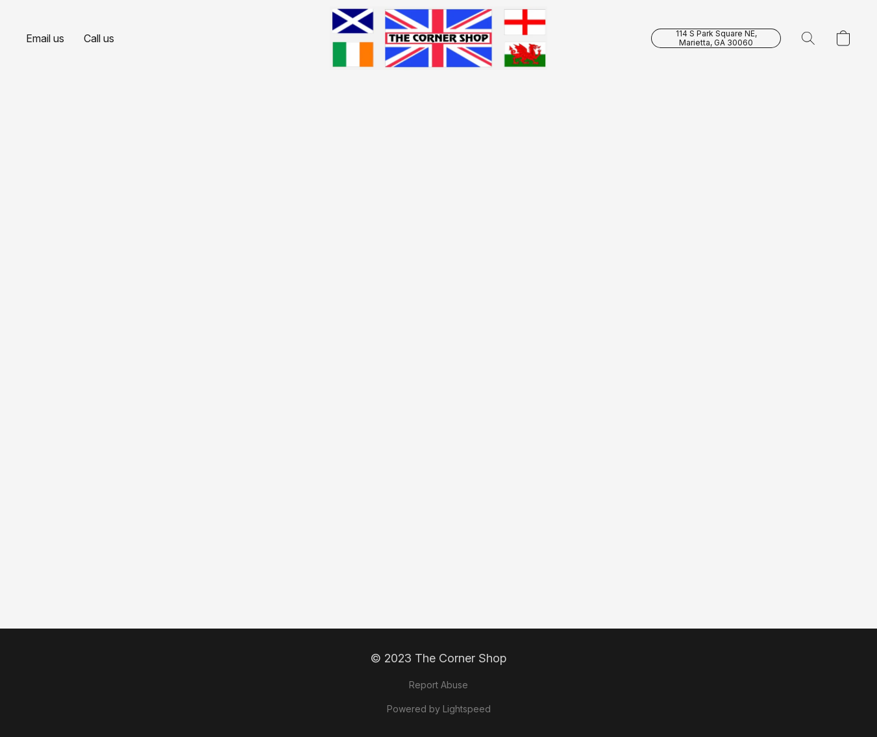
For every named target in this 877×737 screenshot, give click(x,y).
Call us (99, 38)
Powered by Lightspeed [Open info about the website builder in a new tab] (439, 708)
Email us (45, 38)
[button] (438, 38)
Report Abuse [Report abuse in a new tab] (438, 684)
